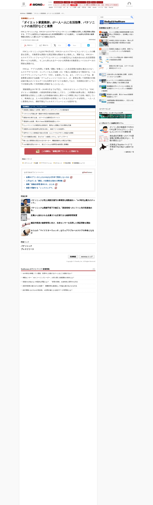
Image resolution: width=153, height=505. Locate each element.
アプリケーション (46, 163)
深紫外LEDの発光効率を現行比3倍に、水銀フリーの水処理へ (44, 129)
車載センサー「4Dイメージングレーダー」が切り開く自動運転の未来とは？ (48, 286)
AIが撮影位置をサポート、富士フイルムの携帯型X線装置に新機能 (46, 144)
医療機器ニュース (79, 163)
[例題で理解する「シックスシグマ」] (41, 188)
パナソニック (28, 163)
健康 (36, 163)
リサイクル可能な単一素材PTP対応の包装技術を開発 (41, 114)
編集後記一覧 (130, 393)
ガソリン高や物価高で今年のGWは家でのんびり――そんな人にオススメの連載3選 (122, 370)
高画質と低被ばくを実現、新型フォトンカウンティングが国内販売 (46, 110)
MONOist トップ (86, 257)
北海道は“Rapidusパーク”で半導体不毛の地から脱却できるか (122, 388)
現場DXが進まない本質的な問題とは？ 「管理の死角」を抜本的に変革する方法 (50, 290)
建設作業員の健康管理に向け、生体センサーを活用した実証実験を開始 (60, 223)
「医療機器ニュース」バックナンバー (34, 107)
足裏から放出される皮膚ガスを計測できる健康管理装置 (54, 215)
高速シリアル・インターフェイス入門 (111, 354)
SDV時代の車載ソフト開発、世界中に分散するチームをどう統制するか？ (47, 282)
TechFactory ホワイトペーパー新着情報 (35, 278)
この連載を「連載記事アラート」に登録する (60, 151)
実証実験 (68, 163)
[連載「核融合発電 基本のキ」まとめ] (41, 184)
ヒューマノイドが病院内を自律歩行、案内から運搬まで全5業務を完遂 (47, 125)
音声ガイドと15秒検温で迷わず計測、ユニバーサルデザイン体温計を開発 (48, 133)
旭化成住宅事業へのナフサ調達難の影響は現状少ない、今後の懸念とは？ (122, 379)
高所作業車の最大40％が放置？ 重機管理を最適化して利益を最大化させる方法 (50, 295)
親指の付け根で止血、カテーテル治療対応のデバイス (42, 117)
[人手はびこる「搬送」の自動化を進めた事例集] (46, 181)
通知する (45, 45)
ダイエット (58, 163)
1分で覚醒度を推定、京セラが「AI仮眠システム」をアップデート (46, 137)
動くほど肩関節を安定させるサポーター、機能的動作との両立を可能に (48, 140)
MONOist (22, 13)
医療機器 (29, 13)
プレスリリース (27, 249)
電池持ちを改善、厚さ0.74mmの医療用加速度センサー (42, 121)
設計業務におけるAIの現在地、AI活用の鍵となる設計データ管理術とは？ (48, 299)
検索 (132, 17)
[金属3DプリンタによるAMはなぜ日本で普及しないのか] (49, 177)
